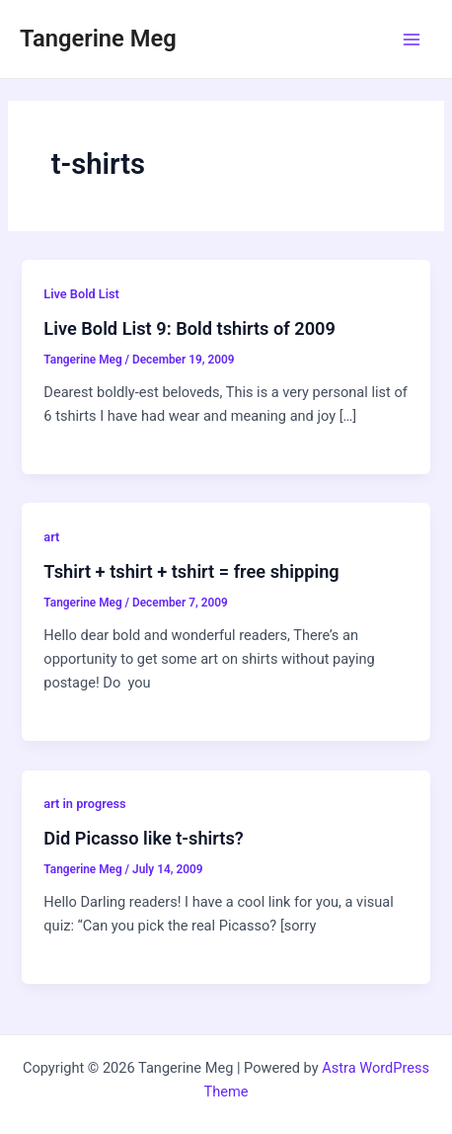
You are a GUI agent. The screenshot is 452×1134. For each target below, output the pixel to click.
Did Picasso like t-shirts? (143, 838)
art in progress (84, 803)
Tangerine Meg (98, 38)
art (51, 536)
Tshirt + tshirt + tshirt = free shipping (191, 571)
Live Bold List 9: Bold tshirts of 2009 (189, 328)
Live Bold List (81, 293)
